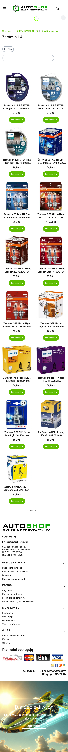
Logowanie (7, 613)
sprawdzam (34, 725)
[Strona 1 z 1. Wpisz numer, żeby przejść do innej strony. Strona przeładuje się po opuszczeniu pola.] (35, 510)
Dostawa (6, 575)
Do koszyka (17, 119)
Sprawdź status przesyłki (14, 579)
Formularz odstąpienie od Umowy (18, 601)
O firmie (6, 643)
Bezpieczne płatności (12, 568)
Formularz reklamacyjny (13, 598)
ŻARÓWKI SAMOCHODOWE (27, 31)
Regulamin (7, 590)
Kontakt (6, 639)
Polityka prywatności (12, 594)
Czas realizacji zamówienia (15, 571)
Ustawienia (7, 620)
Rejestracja (7, 616)
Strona (30, 510)
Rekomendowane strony (13, 635)
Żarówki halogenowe (50, 31)
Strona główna (8, 31)
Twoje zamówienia (11, 624)
